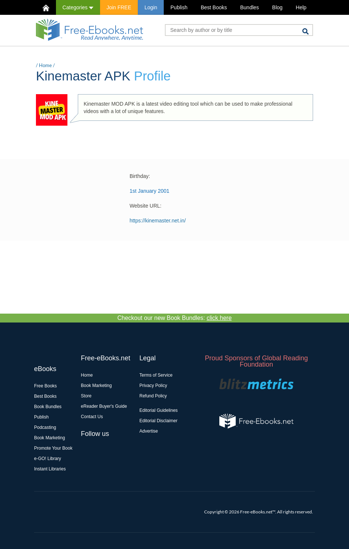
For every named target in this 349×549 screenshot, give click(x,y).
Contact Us (92, 416)
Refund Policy (153, 395)
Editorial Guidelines (158, 410)
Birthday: (140, 176)
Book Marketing (49, 437)
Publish (178, 7)
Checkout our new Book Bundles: (174, 318)
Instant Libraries (50, 469)
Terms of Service (155, 375)
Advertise (148, 431)
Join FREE (118, 7)
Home (45, 65)
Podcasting (45, 427)
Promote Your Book (53, 448)
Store (86, 395)
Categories (78, 7)
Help (301, 7)
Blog (277, 7)
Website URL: (146, 206)
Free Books (45, 385)
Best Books (214, 7)
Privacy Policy (153, 385)
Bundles (249, 7)
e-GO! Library (47, 458)
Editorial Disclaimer (158, 420)
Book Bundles (48, 406)
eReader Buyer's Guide (104, 406)
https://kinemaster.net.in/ (158, 221)
